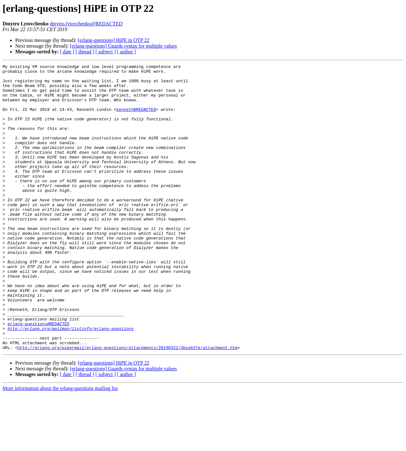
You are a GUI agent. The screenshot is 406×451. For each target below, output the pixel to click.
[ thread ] (84, 51)
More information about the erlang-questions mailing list (60, 445)
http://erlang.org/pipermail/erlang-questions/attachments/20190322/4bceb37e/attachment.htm (127, 404)
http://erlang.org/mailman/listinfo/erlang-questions (71, 382)
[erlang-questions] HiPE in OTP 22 (113, 40)
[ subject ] (105, 51)
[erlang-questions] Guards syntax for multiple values (123, 46)
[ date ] (67, 51)
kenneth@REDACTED (136, 119)
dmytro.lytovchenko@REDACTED (86, 23)
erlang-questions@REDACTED (38, 376)
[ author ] (126, 51)
